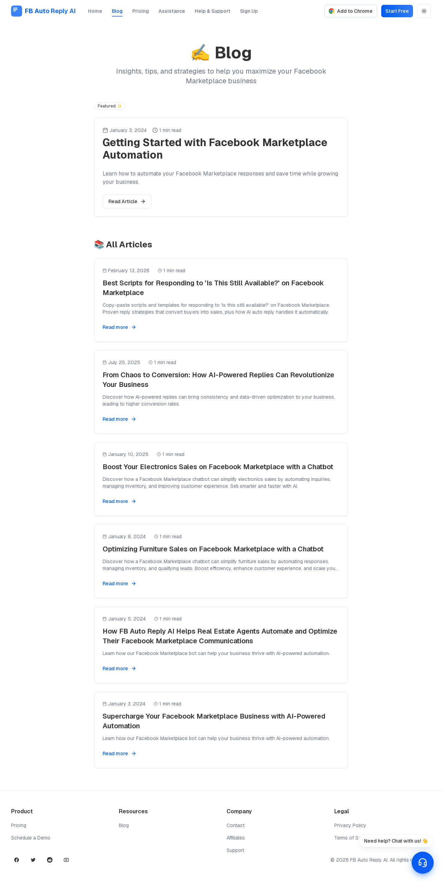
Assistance (171, 12)
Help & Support (212, 12)
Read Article (127, 201)
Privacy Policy (350, 825)
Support (235, 850)
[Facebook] (16, 859)
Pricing (140, 12)
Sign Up (249, 12)
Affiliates (236, 838)
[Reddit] (49, 859)
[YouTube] (66, 859)
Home (95, 12)
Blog (117, 12)
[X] (33, 859)
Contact (235, 825)
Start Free (397, 11)
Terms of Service (353, 838)
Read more (119, 327)
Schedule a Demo (30, 838)
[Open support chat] (423, 863)
